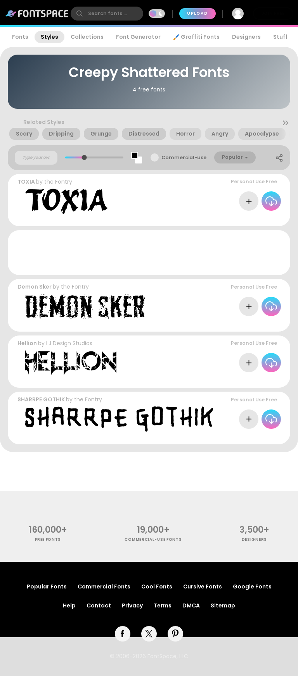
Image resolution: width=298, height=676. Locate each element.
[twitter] (149, 634)
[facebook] (122, 634)
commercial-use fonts (153, 539)
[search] (107, 14)
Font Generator (138, 37)
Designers (246, 37)
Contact (99, 605)
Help (69, 605)
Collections (87, 37)
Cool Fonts (156, 586)
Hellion (27, 343)
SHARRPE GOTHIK (41, 399)
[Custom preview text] (36, 158)
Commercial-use (183, 157)
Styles (49, 37)
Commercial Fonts (104, 586)
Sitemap (223, 605)
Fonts (20, 37)
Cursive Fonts (202, 586)
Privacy (132, 605)
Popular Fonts (47, 586)
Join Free (273, 13)
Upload (197, 13)
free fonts (48, 539)
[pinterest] (175, 634)
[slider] (84, 157)
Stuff (280, 37)
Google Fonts (252, 586)
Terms (163, 605)
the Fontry (58, 182)
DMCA (191, 605)
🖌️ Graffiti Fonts (196, 37)
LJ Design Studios (69, 343)
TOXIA (26, 182)
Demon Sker (34, 287)
